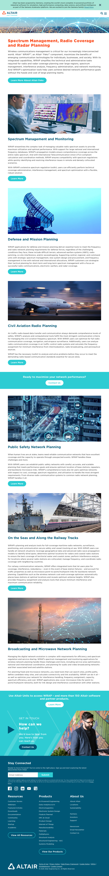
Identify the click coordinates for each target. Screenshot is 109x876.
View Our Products (52, 851)
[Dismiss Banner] (100, 5)
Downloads (12, 811)
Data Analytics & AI (47, 805)
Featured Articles (15, 808)
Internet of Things (46, 824)
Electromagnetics (46, 808)
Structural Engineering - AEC (51, 841)
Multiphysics (44, 834)
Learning (11, 821)
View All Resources (21, 835)
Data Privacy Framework (69, 864)
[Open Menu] (105, 13)
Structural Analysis (46, 837)
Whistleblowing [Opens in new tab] (44, 866)
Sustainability (75, 808)
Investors (74, 817)
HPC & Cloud (44, 818)
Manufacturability (46, 827)
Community (13, 818)
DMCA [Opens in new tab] (93, 864)
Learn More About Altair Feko (27, 80)
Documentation (14, 814)
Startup (11, 824)
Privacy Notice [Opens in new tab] (55, 864)
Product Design (45, 821)
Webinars (12, 805)
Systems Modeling (46, 844)
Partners (73, 814)
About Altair (75, 801)
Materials (42, 831)
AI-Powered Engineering (49, 801)
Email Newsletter (77, 830)
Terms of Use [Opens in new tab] (43, 864)
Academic (12, 827)
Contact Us (54, 383)
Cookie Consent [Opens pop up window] (56, 866)
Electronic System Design (49, 811)
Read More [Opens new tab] (89, 7)
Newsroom (74, 826)
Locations (74, 805)
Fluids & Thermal (46, 814)
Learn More (17, 178)
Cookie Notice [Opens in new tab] (85, 864)
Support (73, 820)
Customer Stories (15, 801)
